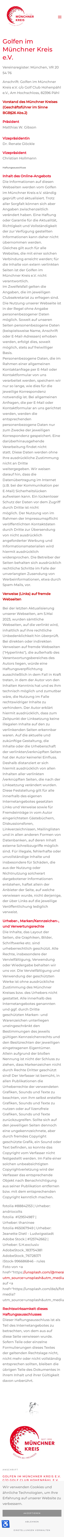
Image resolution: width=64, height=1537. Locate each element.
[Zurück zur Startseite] (20, 17)
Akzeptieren (32, 1513)
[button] (59, 17)
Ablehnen (32, 1522)
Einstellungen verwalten (32, 1530)
